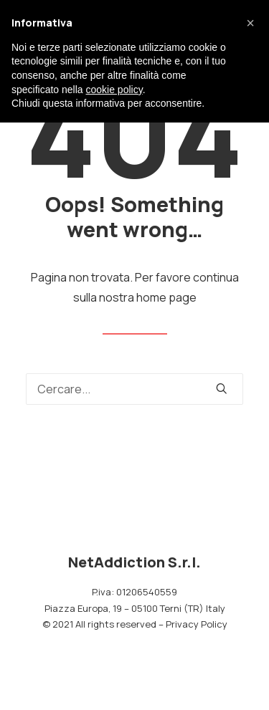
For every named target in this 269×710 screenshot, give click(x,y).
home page (166, 297)
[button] (250, 22)
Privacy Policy (196, 624)
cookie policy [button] (114, 89)
